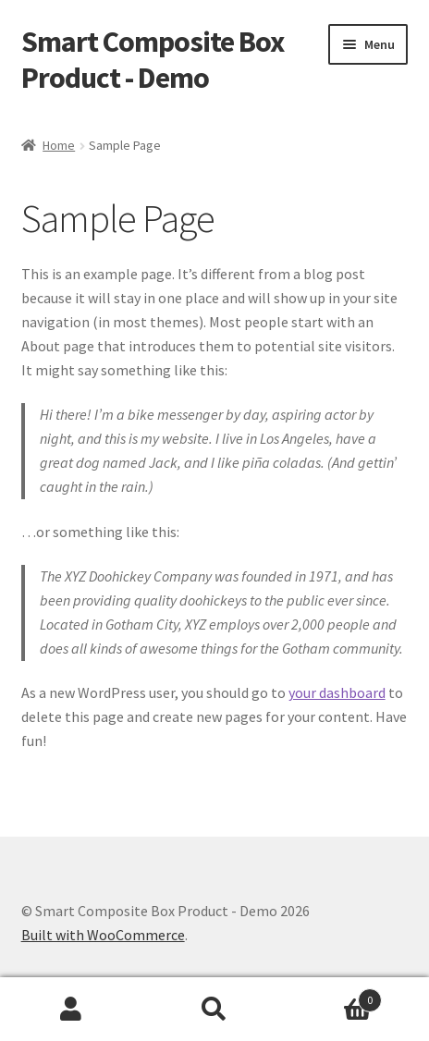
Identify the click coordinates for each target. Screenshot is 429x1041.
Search (215, 1009)
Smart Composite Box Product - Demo (152, 59)
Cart (333, 996)
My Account (71, 1009)
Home (59, 145)
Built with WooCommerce (103, 934)
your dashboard (337, 692)
